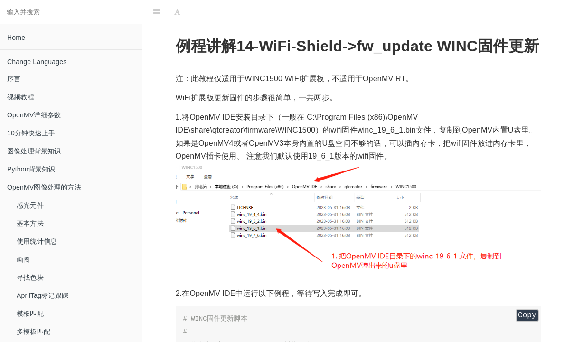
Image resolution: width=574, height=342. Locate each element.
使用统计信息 (37, 241)
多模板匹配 (33, 331)
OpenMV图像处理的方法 (44, 187)
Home (16, 37)
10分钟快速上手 (31, 133)
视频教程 (20, 97)
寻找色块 (30, 277)
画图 (23, 259)
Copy (527, 315)
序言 (13, 79)
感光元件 (30, 205)
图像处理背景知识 (34, 151)
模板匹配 (30, 313)
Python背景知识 (31, 169)
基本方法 (30, 223)
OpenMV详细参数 (34, 115)
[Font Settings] (177, 12)
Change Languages (36, 62)
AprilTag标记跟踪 (42, 295)
